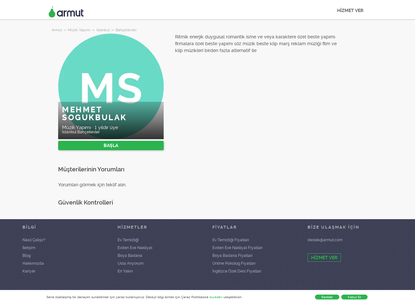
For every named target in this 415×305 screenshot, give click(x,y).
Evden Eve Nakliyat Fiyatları (237, 247)
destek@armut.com (325, 240)
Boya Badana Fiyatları (232, 255)
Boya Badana (130, 255)
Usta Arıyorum (131, 263)
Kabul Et (354, 297)
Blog (26, 255)
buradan (215, 297)
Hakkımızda (33, 263)
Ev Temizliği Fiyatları (230, 240)
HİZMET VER (350, 10)
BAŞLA (111, 145)
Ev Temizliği (128, 240)
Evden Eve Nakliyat (135, 247)
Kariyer (28, 271)
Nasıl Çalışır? (33, 240)
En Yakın (125, 271)
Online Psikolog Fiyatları (234, 263)
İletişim (28, 247)
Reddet (327, 297)
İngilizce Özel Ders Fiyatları (236, 271)
